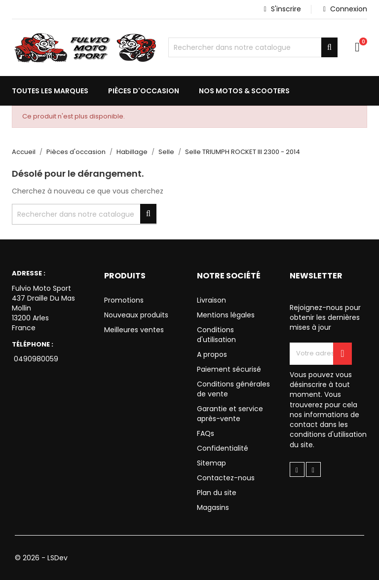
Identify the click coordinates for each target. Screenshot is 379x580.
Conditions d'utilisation (216, 335)
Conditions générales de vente (233, 389)
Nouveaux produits (136, 315)
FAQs (205, 433)
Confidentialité (222, 448)
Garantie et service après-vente (230, 414)
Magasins (213, 507)
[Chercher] (253, 47)
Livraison (211, 300)
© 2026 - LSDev (41, 558)
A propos (212, 354)
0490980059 (35, 359)
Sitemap (211, 463)
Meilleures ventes (134, 330)
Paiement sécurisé (229, 369)
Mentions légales (226, 315)
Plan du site (216, 493)
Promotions (124, 300)
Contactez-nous (226, 478)
